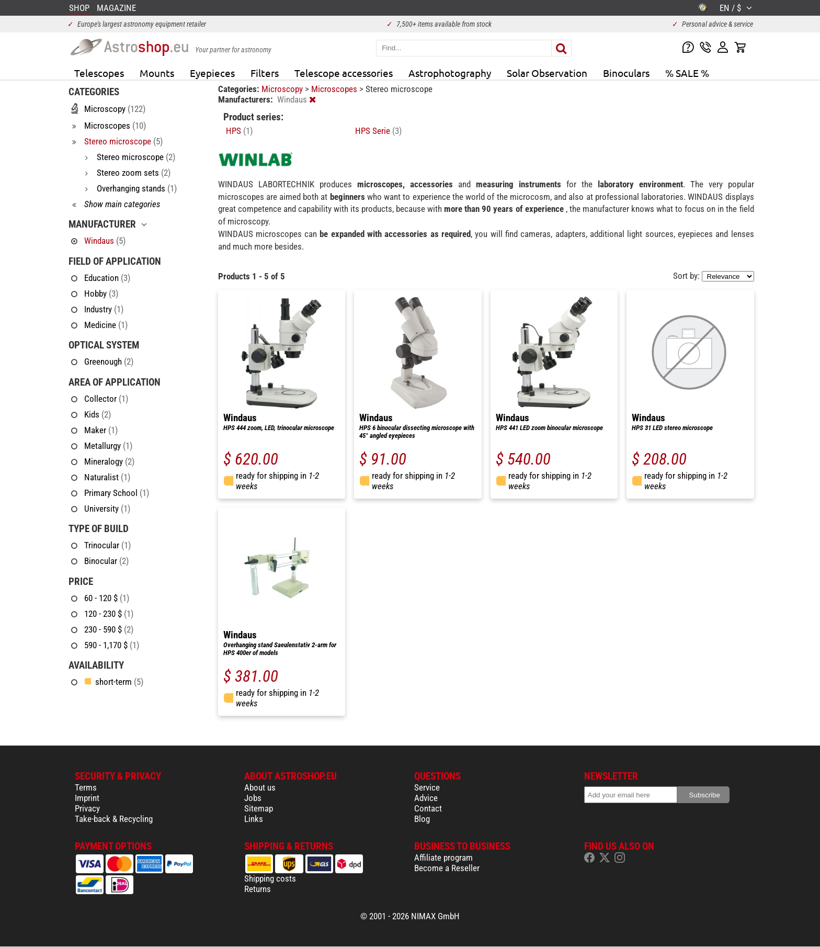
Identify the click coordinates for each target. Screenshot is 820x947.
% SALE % (687, 72)
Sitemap (258, 808)
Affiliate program (443, 857)
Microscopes (335, 89)
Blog (422, 819)
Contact (428, 808)
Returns (257, 889)
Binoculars (626, 72)
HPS (239, 131)
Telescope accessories (343, 72)
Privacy (87, 808)
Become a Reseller (447, 868)
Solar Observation (547, 72)
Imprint (87, 798)
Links (253, 819)
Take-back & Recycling (114, 819)
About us (260, 787)
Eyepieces (212, 72)
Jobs (252, 798)
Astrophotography (449, 72)
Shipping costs (270, 878)
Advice (426, 798)
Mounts (157, 72)
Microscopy (283, 89)
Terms (86, 787)
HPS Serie (378, 131)
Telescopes (99, 72)
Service (427, 787)
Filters (264, 72)
